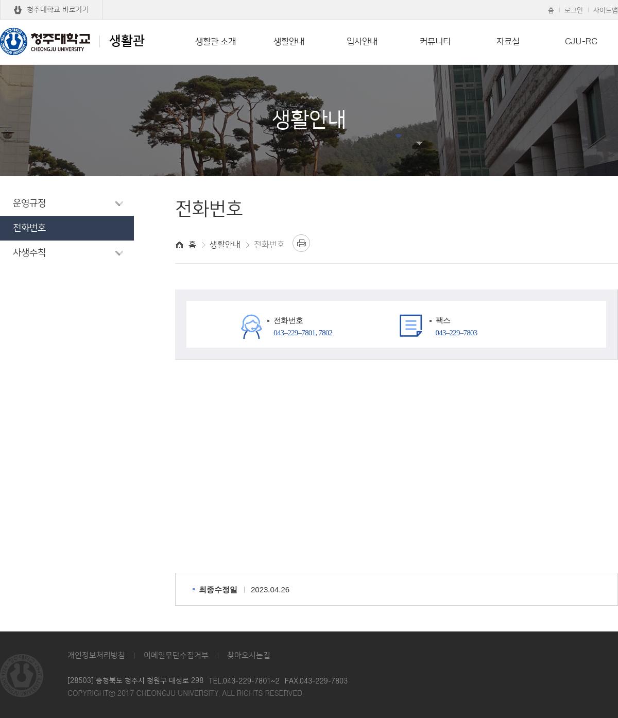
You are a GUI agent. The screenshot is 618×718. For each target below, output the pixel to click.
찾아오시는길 (248, 655)
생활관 (72, 41)
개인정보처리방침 (96, 655)
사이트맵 (605, 10)
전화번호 (29, 228)
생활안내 (288, 41)
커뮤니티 (435, 41)
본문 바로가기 (309, 0)
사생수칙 (29, 253)
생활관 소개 (215, 41)
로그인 (573, 10)
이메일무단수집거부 (176, 655)
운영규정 (29, 203)
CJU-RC (581, 41)
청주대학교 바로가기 (58, 10)
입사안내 (362, 41)
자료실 (508, 41)
